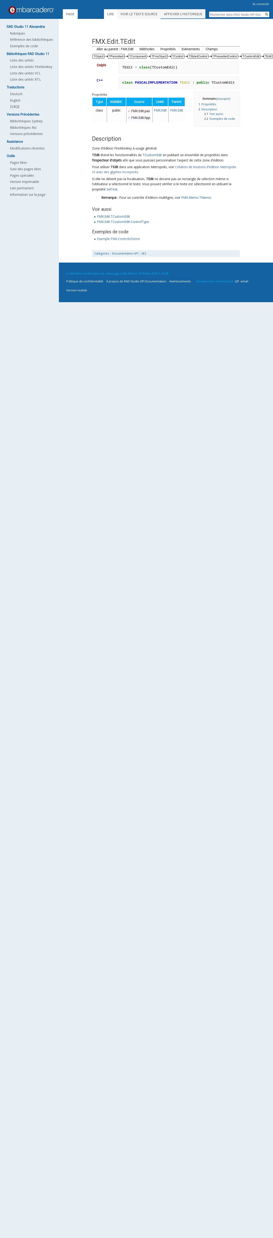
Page (70, 14)
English (15, 100)
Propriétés (168, 49)
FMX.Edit (160, 110)
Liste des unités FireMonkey (31, 66)
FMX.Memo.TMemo (196, 197)
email (244, 281)
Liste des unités (22, 60)
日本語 (15, 106)
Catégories (101, 253)
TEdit (96, 155)
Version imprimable (24, 181)
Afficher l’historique (193, 14)
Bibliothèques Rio (23, 127)
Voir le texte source (148, 14)
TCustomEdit (152, 155)
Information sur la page (28, 194)
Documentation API (125, 253)
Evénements (190, 49)
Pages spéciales (22, 175)
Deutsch (16, 94)
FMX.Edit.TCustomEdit (113, 216)
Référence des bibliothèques (31, 39)
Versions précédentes (26, 134)
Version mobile (76, 290)
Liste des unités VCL (25, 73)
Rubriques (17, 33)
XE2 (143, 253)
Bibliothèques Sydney (26, 121)
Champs (212, 49)
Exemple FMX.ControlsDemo (118, 239)
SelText (112, 189)
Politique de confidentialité (84, 281)
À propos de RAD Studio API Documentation (136, 281)
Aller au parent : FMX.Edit (115, 49)
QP (237, 281)
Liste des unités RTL (25, 79)
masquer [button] (223, 98)
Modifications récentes (27, 148)
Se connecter (261, 4)
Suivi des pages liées (25, 169)
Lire (120, 14)
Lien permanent (22, 188)
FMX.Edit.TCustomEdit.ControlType (123, 222)
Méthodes (147, 49)
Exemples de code (24, 46)
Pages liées (18, 162)
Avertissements (180, 281)
